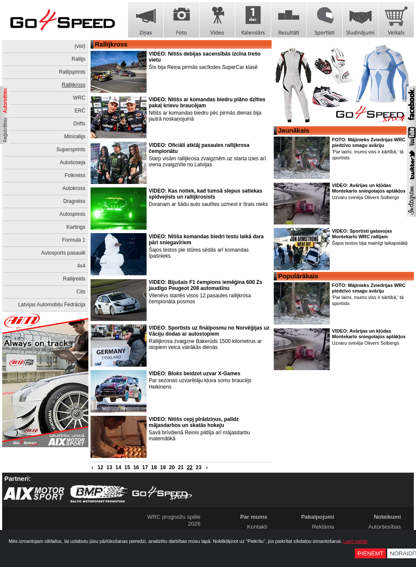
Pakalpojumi (317, 517)
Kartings (75, 227)
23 (198, 467)
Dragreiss (74, 201)
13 (109, 467)
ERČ (80, 111)
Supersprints (70, 149)
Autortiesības (384, 526)
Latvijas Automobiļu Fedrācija (51, 305)
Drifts (79, 124)
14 (118, 467)
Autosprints (72, 214)
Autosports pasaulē (63, 253)
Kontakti (257, 526)
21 (181, 467)
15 (127, 467)
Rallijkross (73, 85)
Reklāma (323, 526)
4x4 (81, 266)
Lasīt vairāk (355, 541)
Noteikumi (387, 517)
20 (172, 467)
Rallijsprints (72, 72)
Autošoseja (72, 162)
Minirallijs (74, 137)
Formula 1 (73, 240)
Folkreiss (75, 175)
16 (136, 467)
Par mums (253, 517)
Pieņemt (370, 553)
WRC (79, 98)
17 (145, 467)
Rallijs (78, 59)
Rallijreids (74, 279)
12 (100, 467)
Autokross (74, 188)
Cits (80, 292)
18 (154, 467)
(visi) (80, 46)
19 (163, 467)
